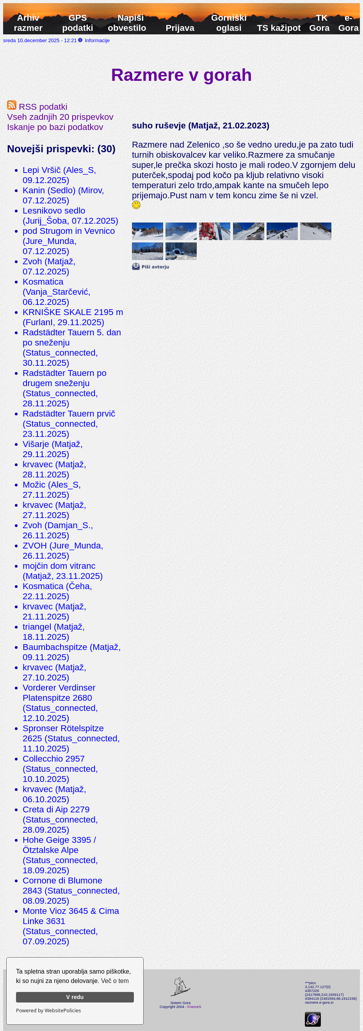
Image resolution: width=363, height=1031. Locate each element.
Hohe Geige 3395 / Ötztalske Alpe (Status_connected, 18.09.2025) (60, 855)
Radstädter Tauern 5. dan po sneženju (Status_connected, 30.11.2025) (72, 348)
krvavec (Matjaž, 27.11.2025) (54, 510)
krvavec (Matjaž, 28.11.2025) (54, 469)
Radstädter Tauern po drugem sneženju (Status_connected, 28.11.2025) (65, 388)
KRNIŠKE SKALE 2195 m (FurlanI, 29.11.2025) (73, 317)
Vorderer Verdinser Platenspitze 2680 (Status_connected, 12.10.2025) (60, 703)
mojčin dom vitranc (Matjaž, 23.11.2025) (63, 571)
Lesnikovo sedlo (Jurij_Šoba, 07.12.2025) (70, 216)
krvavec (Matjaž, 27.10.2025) (54, 672)
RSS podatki (37, 107)
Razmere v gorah (181, 74)
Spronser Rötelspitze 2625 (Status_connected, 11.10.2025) (71, 738)
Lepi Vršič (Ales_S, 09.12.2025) (59, 175)
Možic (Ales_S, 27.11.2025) (52, 490)
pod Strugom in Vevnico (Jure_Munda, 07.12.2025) (69, 241)
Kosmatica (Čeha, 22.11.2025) (57, 591)
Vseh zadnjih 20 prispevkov (60, 117)
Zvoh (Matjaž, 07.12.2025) (49, 266)
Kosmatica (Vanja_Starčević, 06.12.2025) (57, 292)
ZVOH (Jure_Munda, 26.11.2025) (63, 551)
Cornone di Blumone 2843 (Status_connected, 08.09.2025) (71, 891)
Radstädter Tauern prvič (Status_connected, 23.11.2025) (69, 424)
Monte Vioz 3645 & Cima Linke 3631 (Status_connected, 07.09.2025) (71, 926)
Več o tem (115, 981)
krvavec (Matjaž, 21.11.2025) (54, 611)
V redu (75, 997)
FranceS (194, 1007)
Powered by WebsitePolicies (48, 1010)
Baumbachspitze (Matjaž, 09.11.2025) (72, 652)
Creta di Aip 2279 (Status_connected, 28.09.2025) (60, 820)
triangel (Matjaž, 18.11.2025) (54, 632)
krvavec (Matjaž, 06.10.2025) (54, 794)
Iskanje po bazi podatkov (55, 127)
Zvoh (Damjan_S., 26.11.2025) (58, 530)
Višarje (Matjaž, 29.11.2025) (53, 449)
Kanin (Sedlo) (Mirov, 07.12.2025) (63, 195)
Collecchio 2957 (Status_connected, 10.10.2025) (60, 769)
